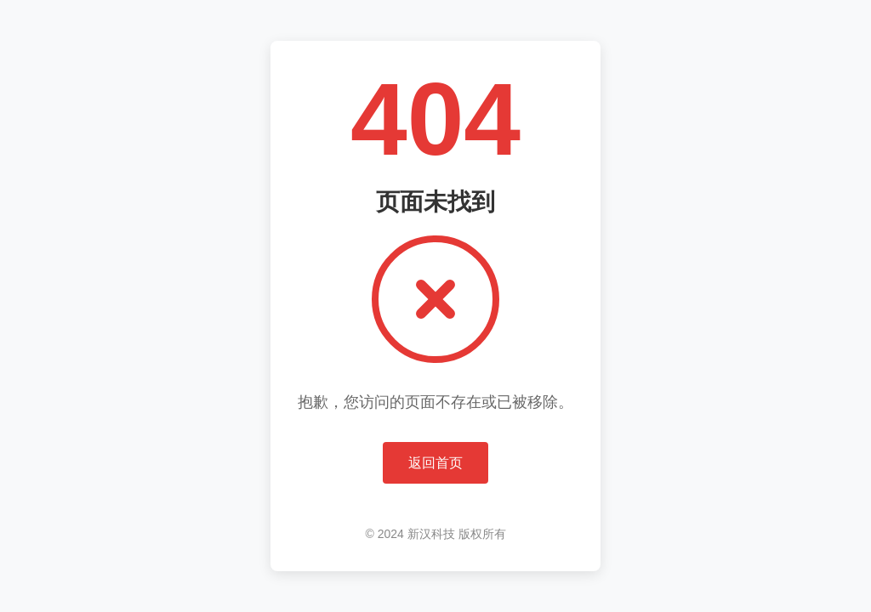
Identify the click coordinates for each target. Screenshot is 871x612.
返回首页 (435, 463)
